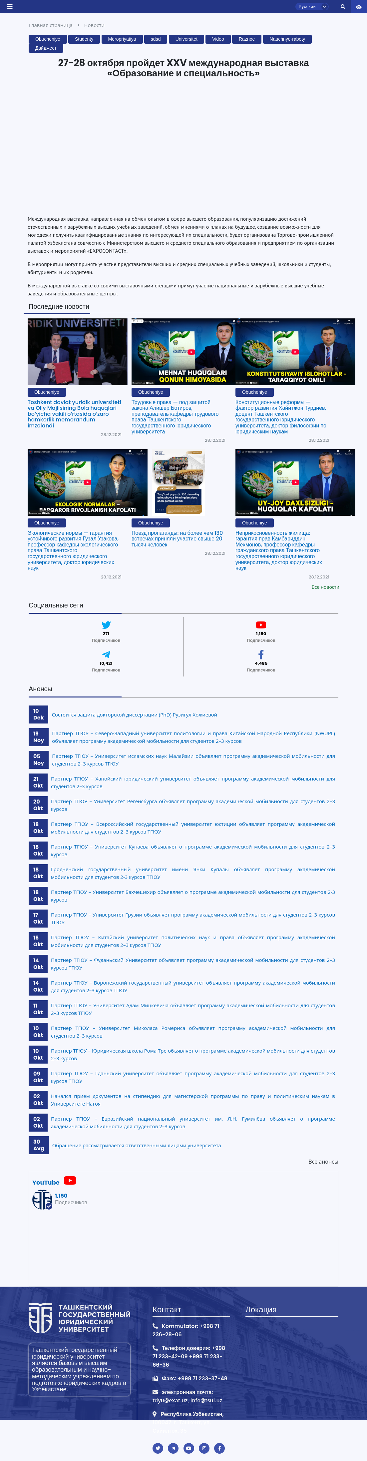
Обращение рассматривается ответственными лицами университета (136, 1145)
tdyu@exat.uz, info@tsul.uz (187, 1400)
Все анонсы (323, 1161)
